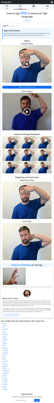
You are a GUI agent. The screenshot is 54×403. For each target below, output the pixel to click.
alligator (5, 348)
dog (4, 347)
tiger (4, 323)
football (5, 384)
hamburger (6, 370)
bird (4, 359)
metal (4, 386)
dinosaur (5, 364)
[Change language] (52, 2)
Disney (5, 343)
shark (4, 368)
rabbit (5, 375)
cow (4, 356)
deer (4, 345)
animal (5, 325)
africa (4, 377)
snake (4, 332)
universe (5, 380)
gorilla (5, 338)
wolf (4, 341)
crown (5, 388)
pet (4, 357)
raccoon (5, 350)
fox (4, 327)
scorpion (5, 352)
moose (5, 382)
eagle (4, 336)
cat (4, 331)
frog (4, 363)
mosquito (6, 373)
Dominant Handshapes (21, 265)
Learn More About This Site (10, 315)
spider (5, 354)
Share (27, 20)
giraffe (5, 366)
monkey (5, 329)
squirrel (5, 340)
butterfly (5, 361)
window (5, 389)
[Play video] (27, 63)
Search (37, 400)
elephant (5, 334)
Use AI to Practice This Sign (27, 87)
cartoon (5, 379)
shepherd (5, 372)
